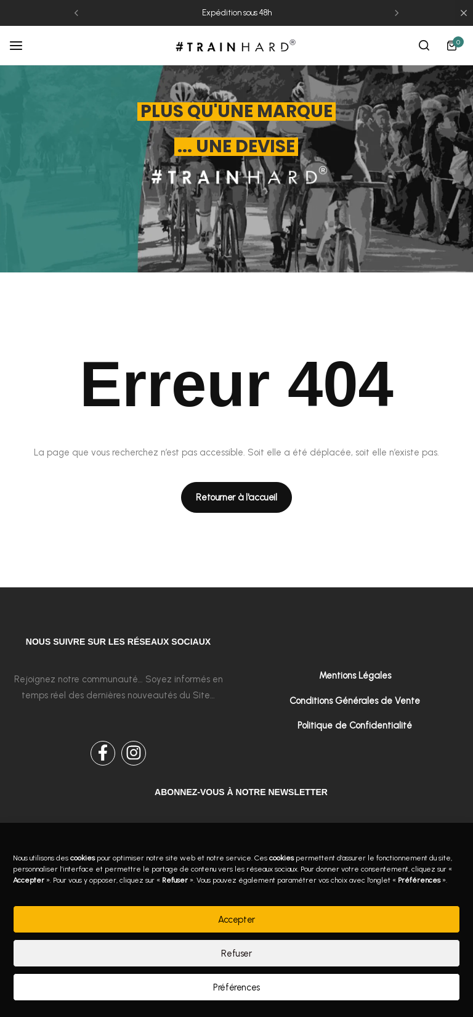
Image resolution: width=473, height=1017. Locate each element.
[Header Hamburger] (22, 45)
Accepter (236, 919)
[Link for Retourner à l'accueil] (236, 497)
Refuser (236, 953)
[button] (76, 13)
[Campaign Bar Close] (464, 13)
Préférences (236, 987)
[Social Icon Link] (103, 753)
